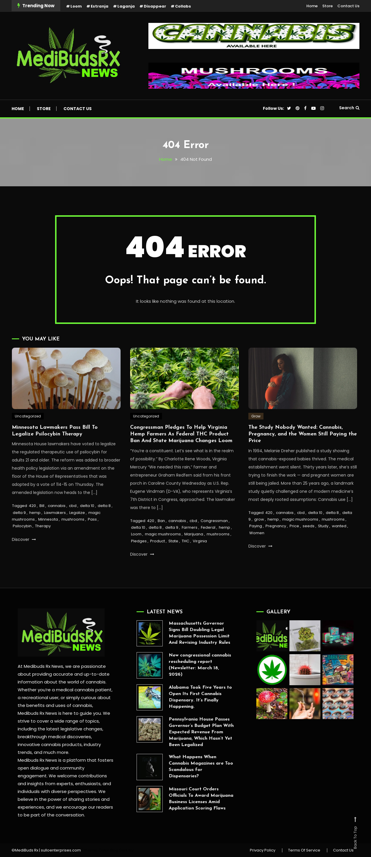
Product (157, 558)
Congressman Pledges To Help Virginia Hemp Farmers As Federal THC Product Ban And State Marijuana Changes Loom (181, 451)
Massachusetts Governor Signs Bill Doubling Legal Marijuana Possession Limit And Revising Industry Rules (182, 633)
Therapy (43, 543)
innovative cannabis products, (45, 744)
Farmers (189, 544)
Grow (256, 433)
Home (312, 6)
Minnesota (48, 536)
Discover (24, 556)
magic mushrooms (163, 551)
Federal (208, 544)
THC (185, 558)
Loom (76, 6)
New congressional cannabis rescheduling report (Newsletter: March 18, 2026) (182, 665)
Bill (41, 523)
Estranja (99, 6)
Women (256, 550)
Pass (92, 536)
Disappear (155, 6)
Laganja (126, 6)
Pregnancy (275, 543)
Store (327, 6)
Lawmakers (55, 530)
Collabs (183, 6)
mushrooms (72, 536)
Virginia (200, 558)
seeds (308, 543)
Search (349, 108)
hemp (35, 530)
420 (32, 523)
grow (259, 536)
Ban (161, 538)
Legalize (77, 530)
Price (294, 543)
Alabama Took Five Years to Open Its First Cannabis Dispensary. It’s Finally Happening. (182, 697)
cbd (73, 523)
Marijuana (193, 551)
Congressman (214, 538)
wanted (339, 543)
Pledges (139, 558)
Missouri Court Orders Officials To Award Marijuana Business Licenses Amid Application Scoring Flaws (183, 799)
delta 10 (87, 523)
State (173, 558)
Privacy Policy (262, 850)
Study (323, 543)
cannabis (57, 523)
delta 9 (19, 530)
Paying (255, 543)
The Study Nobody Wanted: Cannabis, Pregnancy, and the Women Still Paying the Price (302, 451)
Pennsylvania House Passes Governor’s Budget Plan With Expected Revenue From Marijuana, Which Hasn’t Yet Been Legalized (183, 732)
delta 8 (104, 523)
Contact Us (348, 6)
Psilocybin (22, 543)
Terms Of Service (304, 850)
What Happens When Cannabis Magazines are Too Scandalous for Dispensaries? (183, 766)
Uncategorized (28, 433)
